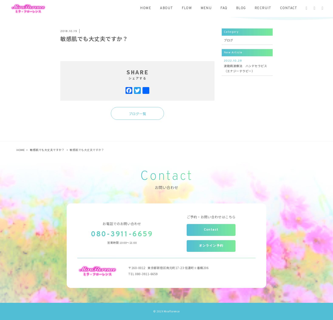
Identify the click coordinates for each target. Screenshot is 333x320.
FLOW (187, 8)
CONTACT (288, 8)
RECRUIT (263, 8)
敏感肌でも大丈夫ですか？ (47, 150)
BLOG (241, 8)
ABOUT (166, 8)
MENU (206, 8)
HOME (145, 8)
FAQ (223, 8)
